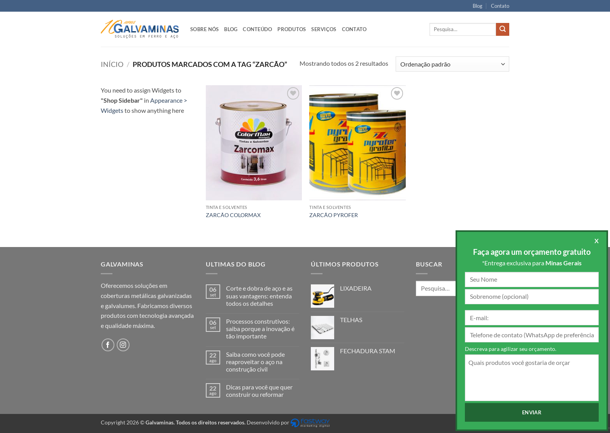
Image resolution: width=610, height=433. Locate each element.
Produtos (291, 29)
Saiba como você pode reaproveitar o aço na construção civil (255, 362)
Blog (477, 6)
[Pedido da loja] (452, 64)
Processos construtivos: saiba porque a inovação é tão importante (260, 328)
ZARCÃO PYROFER (333, 215)
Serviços (323, 29)
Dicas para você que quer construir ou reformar (259, 390)
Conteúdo (257, 29)
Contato (500, 6)
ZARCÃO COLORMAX (233, 215)
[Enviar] (502, 29)
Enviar (532, 412)
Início (112, 64)
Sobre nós (204, 29)
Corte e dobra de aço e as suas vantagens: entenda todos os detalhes (259, 295)
